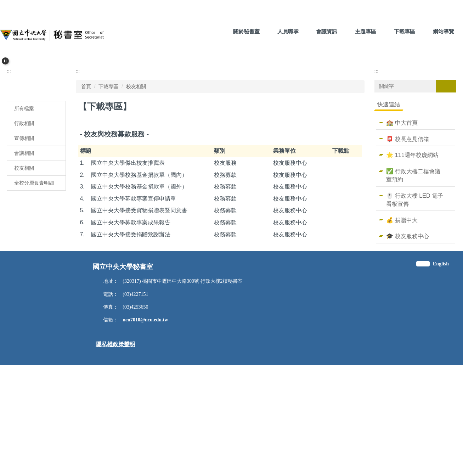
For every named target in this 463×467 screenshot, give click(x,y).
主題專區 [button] (365, 31)
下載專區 (108, 181)
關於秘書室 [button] (246, 31)
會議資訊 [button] (326, 31)
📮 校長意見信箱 (407, 234)
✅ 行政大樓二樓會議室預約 (413, 270)
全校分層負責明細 (34, 278)
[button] (5, 60)
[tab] (215, 150)
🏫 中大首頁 (402, 217)
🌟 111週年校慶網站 (412, 250)
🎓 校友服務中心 (407, 331)
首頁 (86, 181)
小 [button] (330, 201)
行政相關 (24, 218)
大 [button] (358, 201)
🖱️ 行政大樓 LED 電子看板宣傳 (414, 294)
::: (212, 31)
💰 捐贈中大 (402, 315)
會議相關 (24, 248)
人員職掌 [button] (288, 31)
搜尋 (446, 181)
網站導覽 (443, 31)
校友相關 (24, 263)
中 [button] (344, 201)
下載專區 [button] (404, 31)
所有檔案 (24, 203)
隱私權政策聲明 (115, 446)
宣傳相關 (24, 233)
